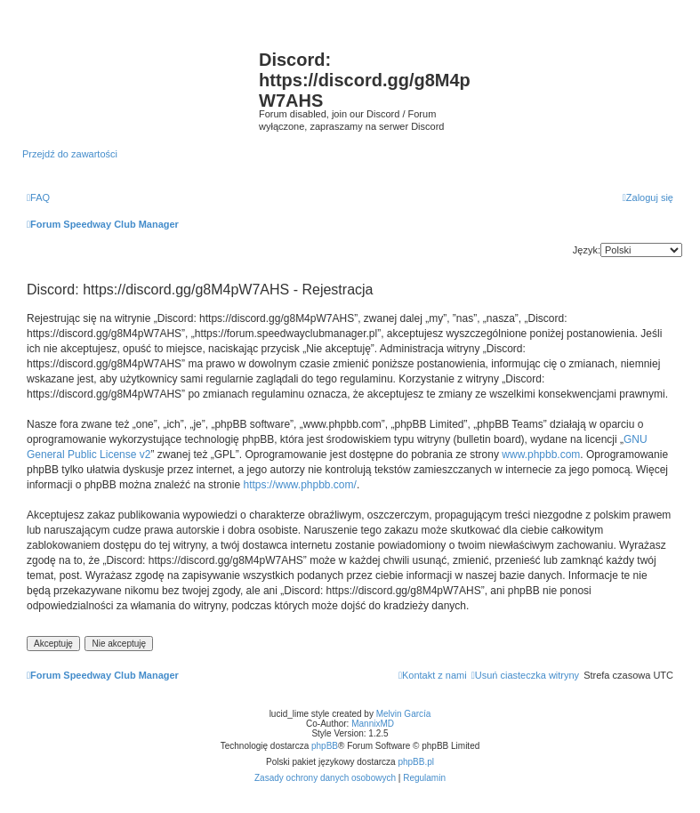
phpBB (324, 746)
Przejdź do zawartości (69, 154)
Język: (586, 250)
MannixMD (372, 723)
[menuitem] (38, 197)
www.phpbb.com (541, 454)
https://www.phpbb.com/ (299, 485)
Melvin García (403, 714)
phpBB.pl (416, 762)
